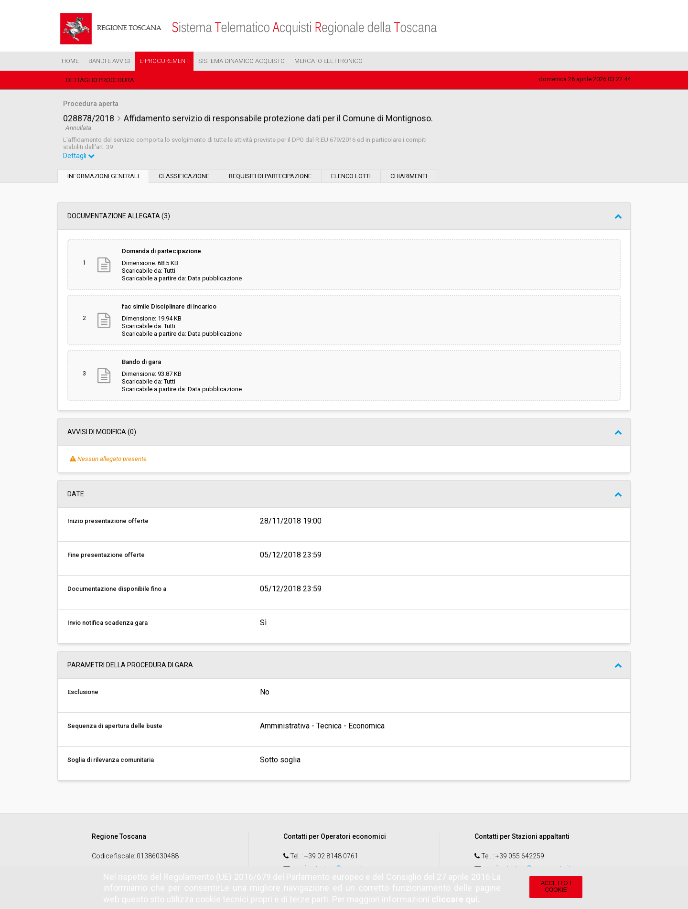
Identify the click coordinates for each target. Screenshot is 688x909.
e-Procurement (164, 60)
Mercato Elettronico (328, 60)
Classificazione (184, 176)
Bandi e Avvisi (109, 60)
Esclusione (82, 691)
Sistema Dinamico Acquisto (241, 60)
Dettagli (79, 156)
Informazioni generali (103, 176)
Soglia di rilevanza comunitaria (110, 759)
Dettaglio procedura (100, 80)
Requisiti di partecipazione (270, 176)
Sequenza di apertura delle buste (114, 725)
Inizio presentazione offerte (108, 520)
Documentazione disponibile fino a (116, 588)
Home (70, 60)
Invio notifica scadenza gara (107, 622)
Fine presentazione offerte (106, 554)
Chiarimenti (408, 176)
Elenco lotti (351, 176)
